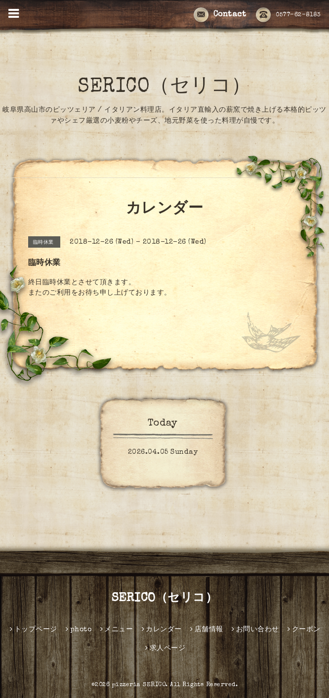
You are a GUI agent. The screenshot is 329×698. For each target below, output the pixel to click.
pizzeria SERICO (139, 685)
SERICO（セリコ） (164, 87)
